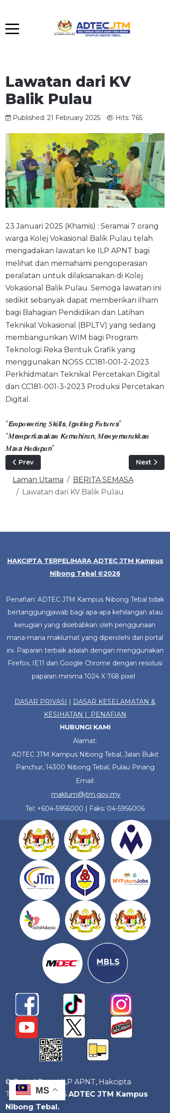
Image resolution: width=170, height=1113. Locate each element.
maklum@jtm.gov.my (86, 794)
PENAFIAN (108, 714)
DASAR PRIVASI (41, 702)
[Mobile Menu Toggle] (12, 28)
